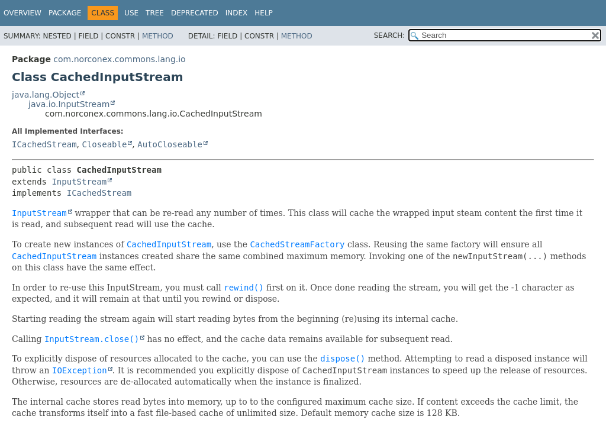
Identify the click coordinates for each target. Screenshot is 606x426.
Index (236, 13)
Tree (155, 13)
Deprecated (194, 13)
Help (263, 13)
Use (131, 13)
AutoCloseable (169, 144)
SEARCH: (389, 35)
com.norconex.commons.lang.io (119, 59)
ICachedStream (44, 144)
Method (157, 36)
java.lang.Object (45, 94)
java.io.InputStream (68, 104)
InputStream (79, 181)
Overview (22, 13)
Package (65, 13)
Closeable (104, 144)
